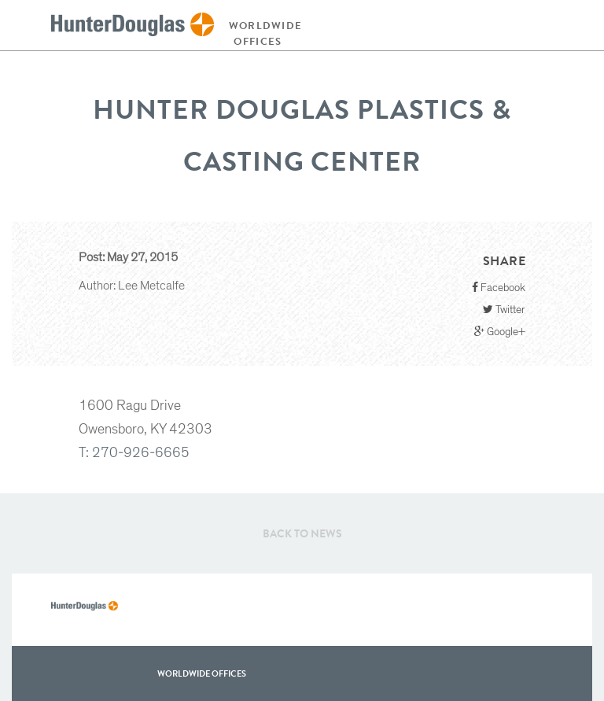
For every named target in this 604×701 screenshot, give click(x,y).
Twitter (504, 309)
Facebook (498, 287)
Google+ (499, 332)
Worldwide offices (262, 33)
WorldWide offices (201, 673)
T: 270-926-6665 (134, 453)
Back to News (302, 533)
